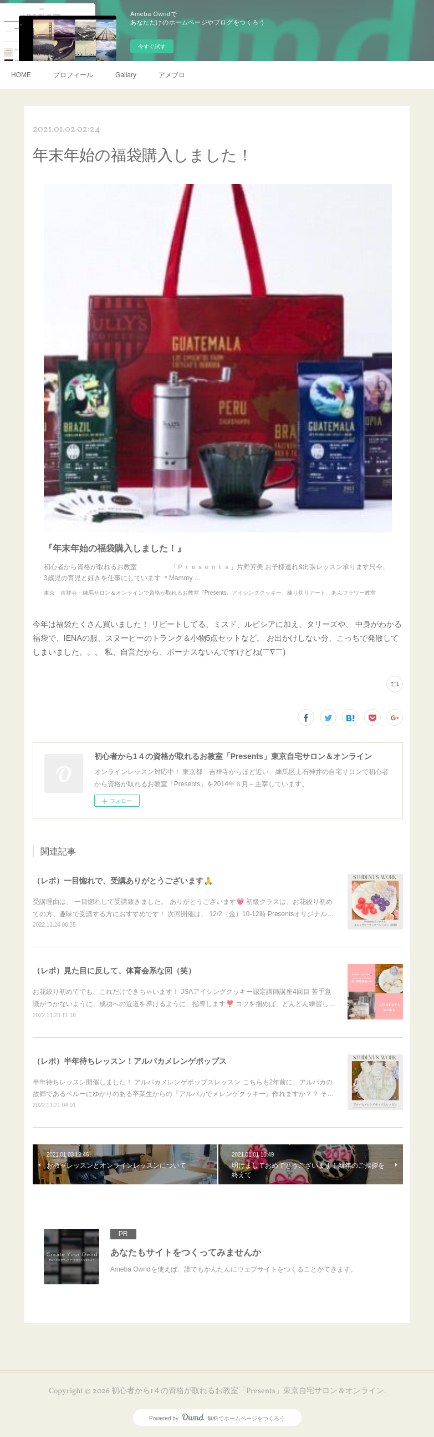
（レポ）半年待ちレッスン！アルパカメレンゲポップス (130, 1061)
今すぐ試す (152, 46)
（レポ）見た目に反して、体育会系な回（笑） (114, 970)
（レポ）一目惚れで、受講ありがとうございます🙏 (123, 880)
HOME (21, 75)
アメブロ (172, 75)
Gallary (125, 75)
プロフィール (73, 75)
